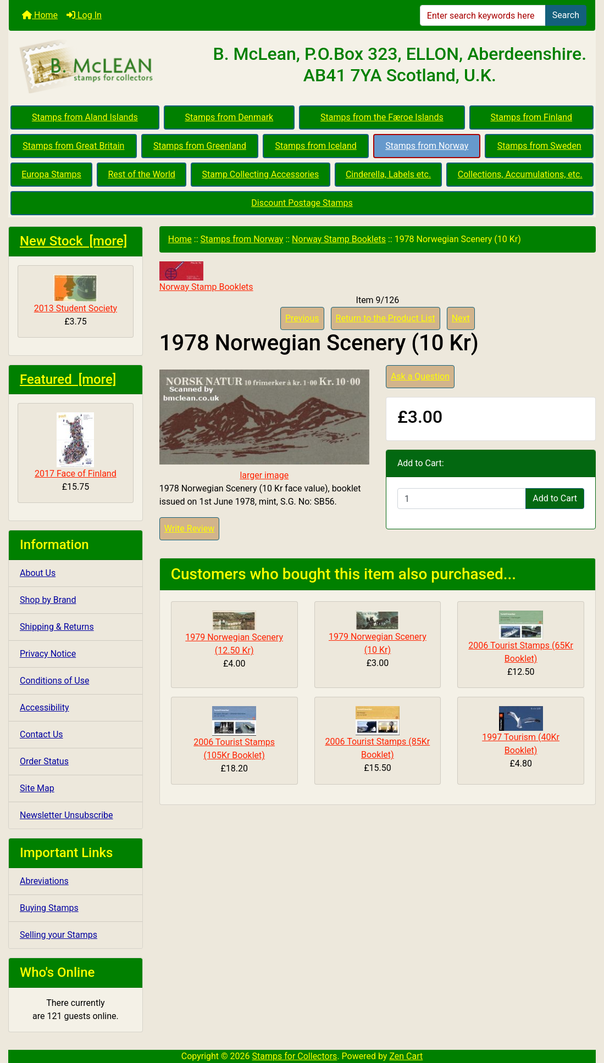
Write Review (189, 528)
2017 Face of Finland (76, 445)
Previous (302, 318)
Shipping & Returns (57, 627)
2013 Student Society (75, 294)
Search (565, 15)
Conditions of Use (54, 680)
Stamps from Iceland (315, 146)
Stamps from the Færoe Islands (382, 117)
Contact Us (41, 734)
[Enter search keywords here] (483, 15)
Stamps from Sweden (539, 146)
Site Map (37, 788)
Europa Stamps (51, 174)
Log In (84, 15)
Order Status (44, 761)
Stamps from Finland (531, 117)
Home (40, 15)
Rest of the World (141, 174)
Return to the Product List (385, 318)
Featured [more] (68, 379)
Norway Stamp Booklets (339, 239)
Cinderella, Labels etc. (388, 174)
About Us (38, 573)
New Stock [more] (73, 241)
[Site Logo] (106, 67)
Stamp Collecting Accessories (260, 174)
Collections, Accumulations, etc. (520, 174)
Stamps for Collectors (294, 1056)
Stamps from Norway (426, 146)
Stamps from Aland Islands (85, 117)
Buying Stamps (49, 908)
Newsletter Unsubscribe (66, 815)
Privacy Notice (48, 653)
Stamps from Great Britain (73, 146)
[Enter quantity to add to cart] (461, 498)
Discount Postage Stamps (301, 203)
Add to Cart (555, 498)
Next (461, 318)
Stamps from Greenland (199, 146)
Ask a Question (420, 376)
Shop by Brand (48, 600)
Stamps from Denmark (229, 117)
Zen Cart (406, 1056)
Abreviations (44, 881)
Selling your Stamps (58, 935)
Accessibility (44, 707)
